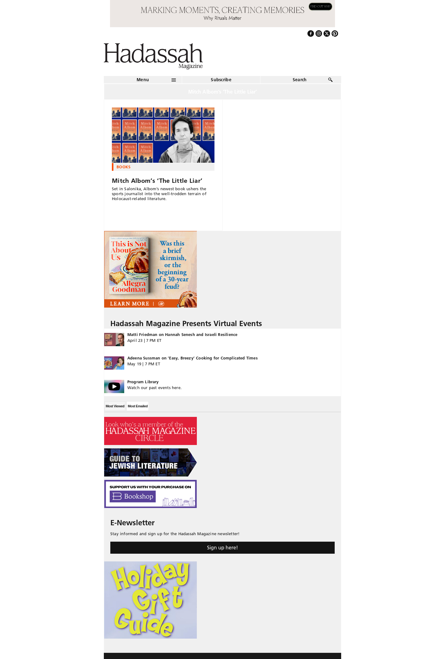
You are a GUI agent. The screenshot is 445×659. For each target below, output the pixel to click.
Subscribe (221, 79)
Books (124, 166)
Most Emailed (137, 406)
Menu (143, 79)
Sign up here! (222, 547)
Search (300, 79)
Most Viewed (115, 406)
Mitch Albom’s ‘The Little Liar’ (157, 180)
